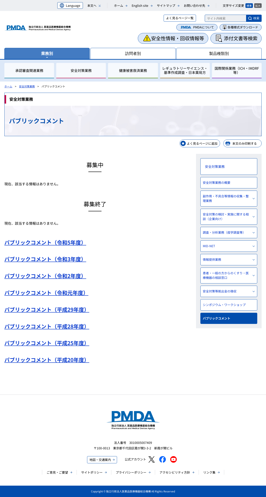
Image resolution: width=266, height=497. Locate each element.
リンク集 (209, 472)
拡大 (258, 5)
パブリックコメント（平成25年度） (46, 343)
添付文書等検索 (240, 38)
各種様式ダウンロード (243, 27)
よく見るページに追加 (202, 143)
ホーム (118, 5)
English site (140, 5)
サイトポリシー (92, 472)
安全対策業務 (27, 86)
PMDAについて (203, 27)
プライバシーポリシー (131, 472)
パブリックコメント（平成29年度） (46, 309)
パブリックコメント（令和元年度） (46, 292)
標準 (249, 5)
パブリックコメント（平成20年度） (46, 359)
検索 (256, 18)
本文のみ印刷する (244, 143)
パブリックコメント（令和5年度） (45, 242)
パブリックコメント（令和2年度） (45, 276)
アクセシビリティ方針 (174, 472)
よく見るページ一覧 (180, 18)
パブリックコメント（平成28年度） (46, 326)
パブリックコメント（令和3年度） (45, 259)
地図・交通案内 (100, 459)
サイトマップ (166, 5)
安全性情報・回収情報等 (177, 38)
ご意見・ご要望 (57, 472)
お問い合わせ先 (194, 5)
